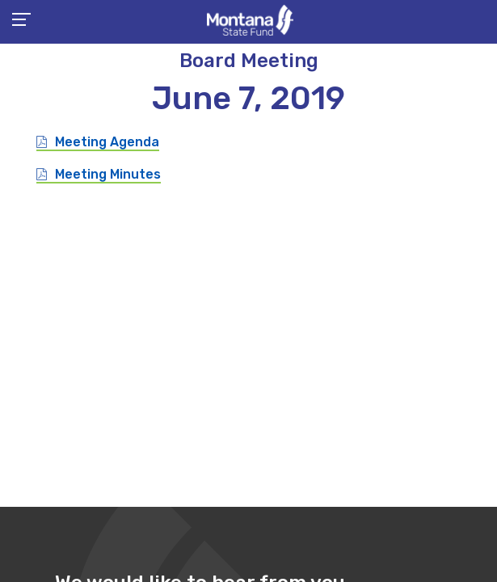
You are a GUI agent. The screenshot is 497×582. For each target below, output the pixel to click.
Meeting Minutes (108, 174)
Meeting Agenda (107, 142)
